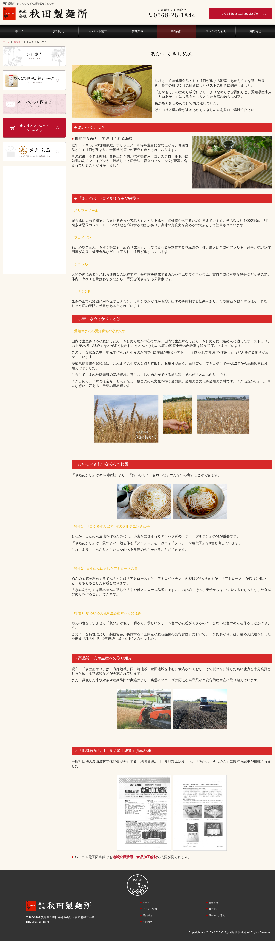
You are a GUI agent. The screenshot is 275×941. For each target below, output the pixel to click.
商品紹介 (177, 31)
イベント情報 (98, 31)
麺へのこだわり (216, 31)
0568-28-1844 (40, 921)
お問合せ (255, 31)
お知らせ (59, 31)
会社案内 (137, 31)
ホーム (19, 31)
